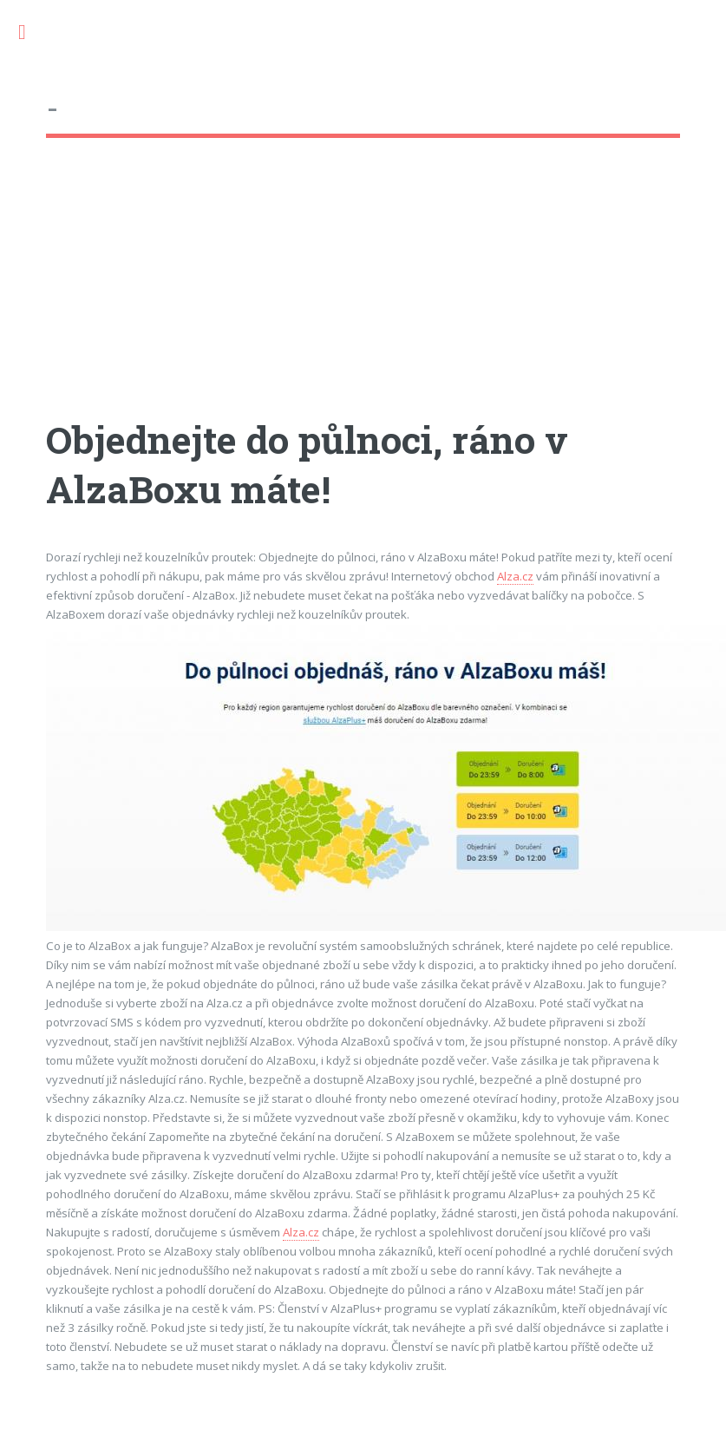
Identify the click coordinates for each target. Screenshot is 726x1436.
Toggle (31, 32)
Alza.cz (515, 576)
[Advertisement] (320, 294)
